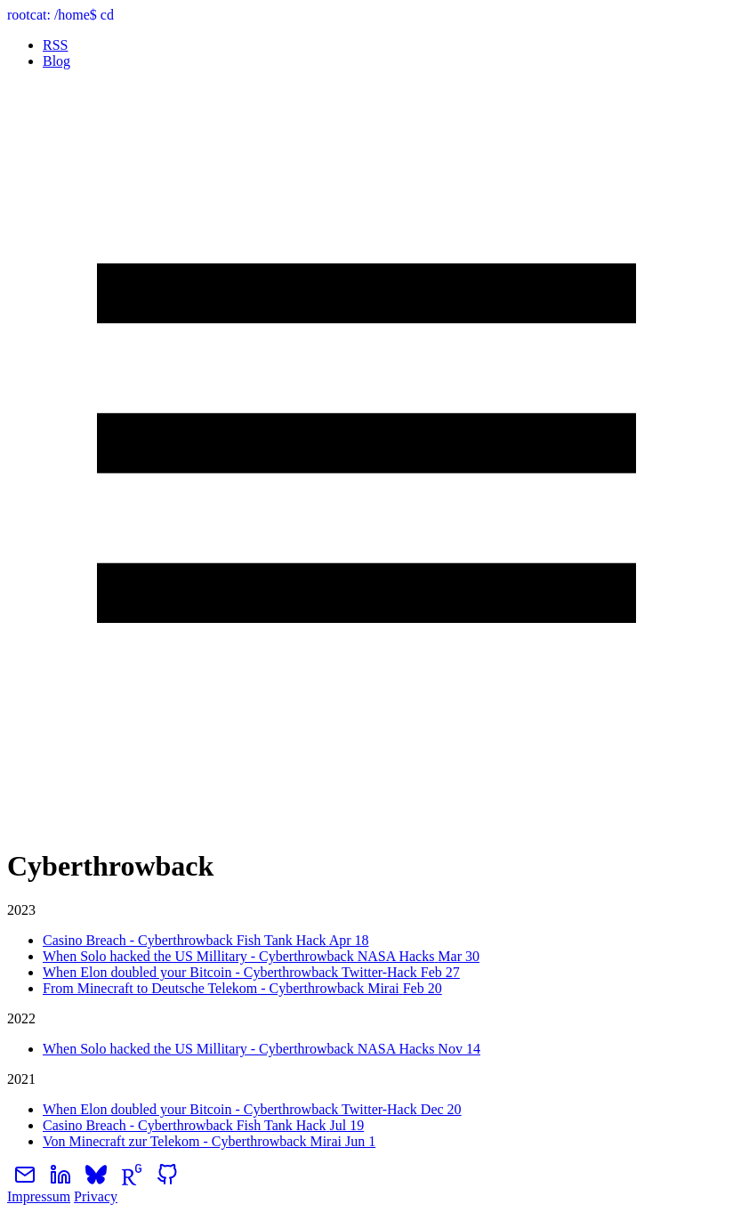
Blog (56, 61)
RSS (55, 45)
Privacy (95, 1196)
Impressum (38, 1196)
